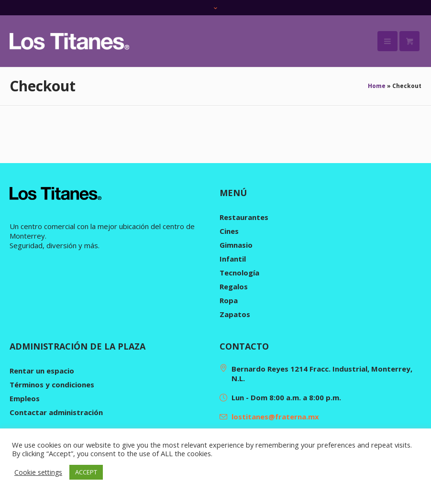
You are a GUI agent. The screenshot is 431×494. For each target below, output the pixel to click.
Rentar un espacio (42, 370)
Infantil (233, 258)
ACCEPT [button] (86, 472)
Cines (229, 231)
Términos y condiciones (52, 384)
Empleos (25, 398)
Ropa (229, 300)
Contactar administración (56, 412)
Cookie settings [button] (38, 472)
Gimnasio (236, 245)
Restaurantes (244, 217)
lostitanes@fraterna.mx (275, 416)
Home (377, 86)
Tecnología (239, 272)
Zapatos (235, 314)
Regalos (234, 286)
